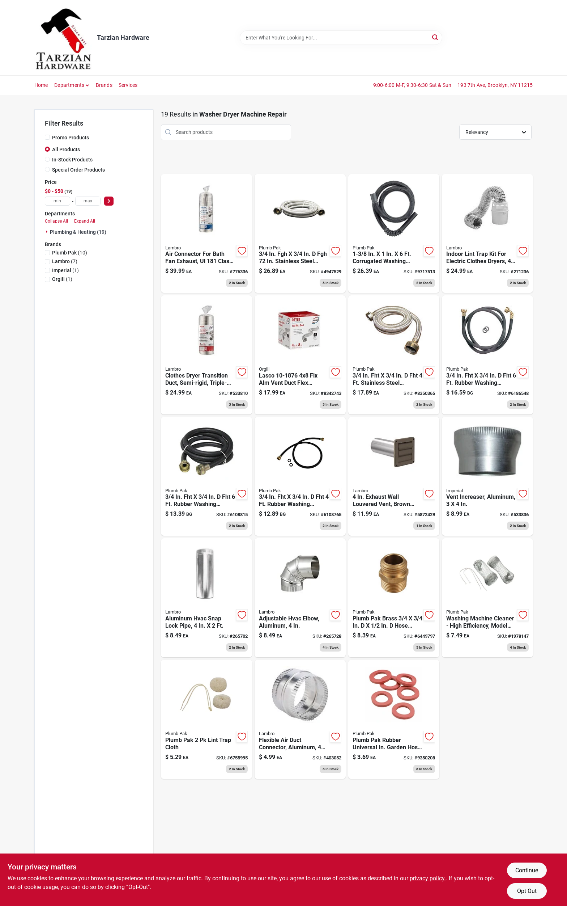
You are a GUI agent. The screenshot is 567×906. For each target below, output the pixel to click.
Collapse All (56, 221)
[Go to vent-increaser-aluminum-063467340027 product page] (487, 476)
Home (41, 85)
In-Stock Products (72, 159)
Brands (104, 85)
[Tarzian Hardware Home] (63, 37)
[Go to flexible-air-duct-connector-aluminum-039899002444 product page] (300, 719)
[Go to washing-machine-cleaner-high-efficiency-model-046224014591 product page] (487, 597)
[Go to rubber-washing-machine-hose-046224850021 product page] (206, 476)
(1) (65, 270)
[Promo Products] (47, 137)
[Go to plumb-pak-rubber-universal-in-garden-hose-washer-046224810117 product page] (393, 719)
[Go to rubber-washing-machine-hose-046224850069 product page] (487, 354)
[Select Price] (109, 201)
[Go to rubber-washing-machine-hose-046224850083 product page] (300, 476)
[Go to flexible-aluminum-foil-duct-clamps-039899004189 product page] (300, 354)
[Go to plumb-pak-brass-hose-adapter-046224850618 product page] (393, 597)
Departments (69, 85)
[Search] (435, 37)
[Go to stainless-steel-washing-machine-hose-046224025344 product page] (300, 233)
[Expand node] (47, 231)
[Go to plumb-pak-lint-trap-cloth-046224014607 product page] (206, 719)
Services (128, 85)
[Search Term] (341, 37)
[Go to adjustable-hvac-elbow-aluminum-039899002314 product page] (300, 597)
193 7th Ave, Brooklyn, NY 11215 (495, 85)
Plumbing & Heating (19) (78, 232)
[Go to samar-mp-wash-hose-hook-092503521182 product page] (393, 233)
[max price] (88, 201)
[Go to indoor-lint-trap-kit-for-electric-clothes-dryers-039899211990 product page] (487, 233)
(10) (69, 253)
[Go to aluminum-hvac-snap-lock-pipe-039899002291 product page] (206, 597)
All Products (66, 149)
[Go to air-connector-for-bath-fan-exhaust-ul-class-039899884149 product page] (206, 233)
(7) (64, 261)
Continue (526, 870)
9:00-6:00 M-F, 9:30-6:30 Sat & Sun (412, 85)
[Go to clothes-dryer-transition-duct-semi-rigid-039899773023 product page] (206, 354)
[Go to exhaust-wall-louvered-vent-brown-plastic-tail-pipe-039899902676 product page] (393, 476)
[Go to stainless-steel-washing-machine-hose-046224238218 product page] (393, 354)
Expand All (84, 221)
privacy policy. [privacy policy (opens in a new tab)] (428, 878)
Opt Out (527, 891)
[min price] (57, 201)
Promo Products (70, 137)
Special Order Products (78, 170)
